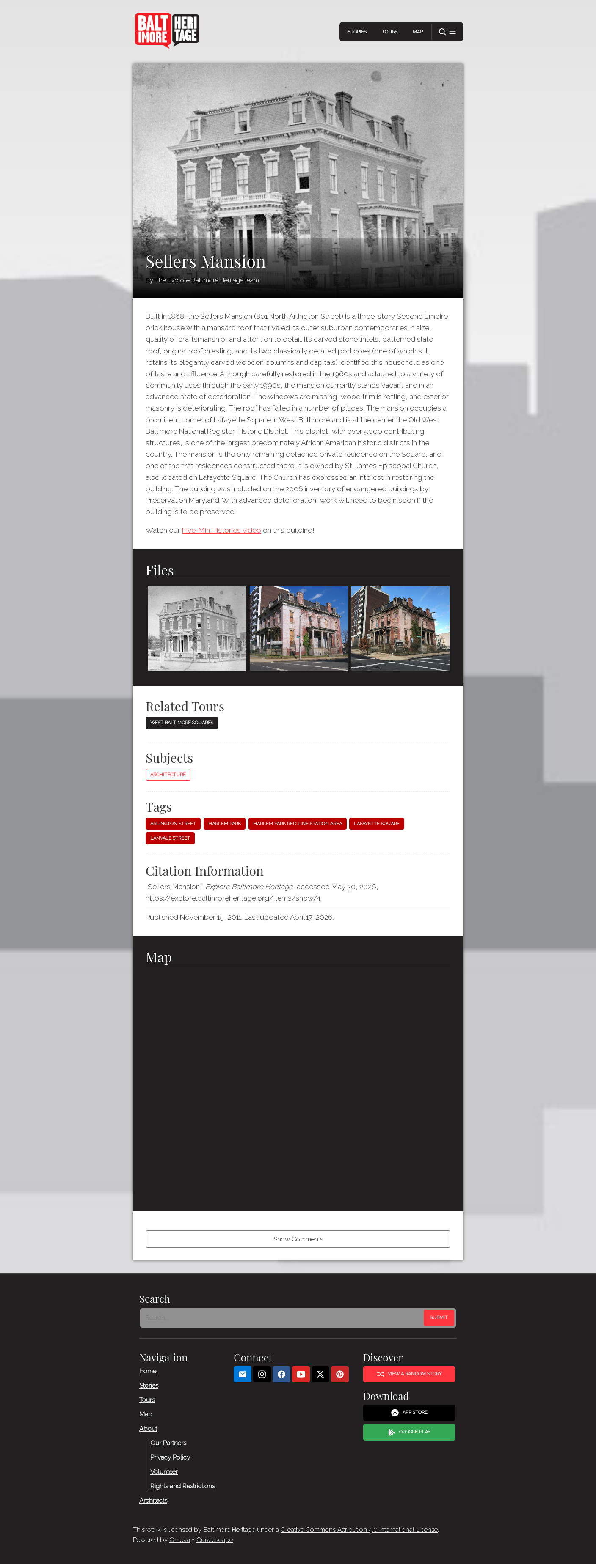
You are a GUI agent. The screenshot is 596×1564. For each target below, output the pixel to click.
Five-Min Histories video (221, 530)
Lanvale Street (170, 838)
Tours (389, 32)
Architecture (168, 775)
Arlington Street (173, 824)
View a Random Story (409, 1374)
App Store (409, 1412)
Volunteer (164, 1472)
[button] (447, 32)
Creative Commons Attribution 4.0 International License (359, 1530)
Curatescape (214, 1540)
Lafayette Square (377, 824)
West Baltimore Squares (181, 723)
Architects (153, 1500)
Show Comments (298, 1239)
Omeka (179, 1540)
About (148, 1429)
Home (147, 1371)
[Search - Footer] (283, 1318)
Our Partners (168, 1443)
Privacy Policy (170, 1457)
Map (418, 32)
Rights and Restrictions (182, 1486)
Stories (357, 32)
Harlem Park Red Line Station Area (297, 824)
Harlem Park (224, 824)
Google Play (409, 1432)
